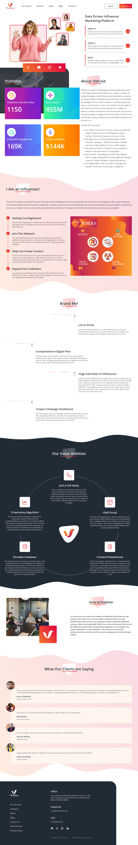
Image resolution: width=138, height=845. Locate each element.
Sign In (111, 6)
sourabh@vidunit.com (66, 803)
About (51, 6)
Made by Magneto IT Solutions (81, 820)
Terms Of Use (20, 813)
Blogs (61, 6)
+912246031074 (64, 810)
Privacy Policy (20, 816)
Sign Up (125, 6)
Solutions (40, 6)
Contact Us (72, 6)
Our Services (26, 6)
